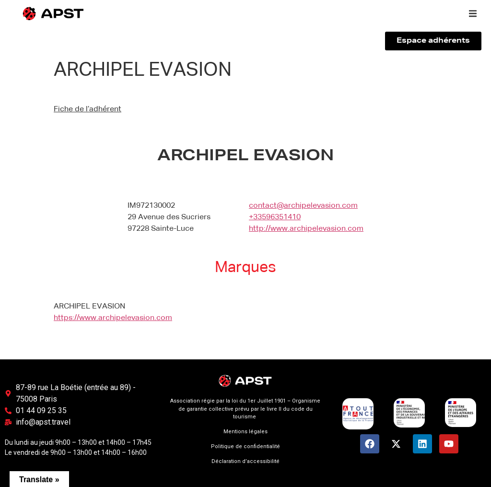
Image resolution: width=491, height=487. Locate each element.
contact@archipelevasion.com (303, 206)
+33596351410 (275, 217)
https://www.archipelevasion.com (113, 318)
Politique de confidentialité (245, 446)
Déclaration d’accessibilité (245, 461)
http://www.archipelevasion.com (306, 229)
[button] (472, 13)
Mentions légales (245, 431)
